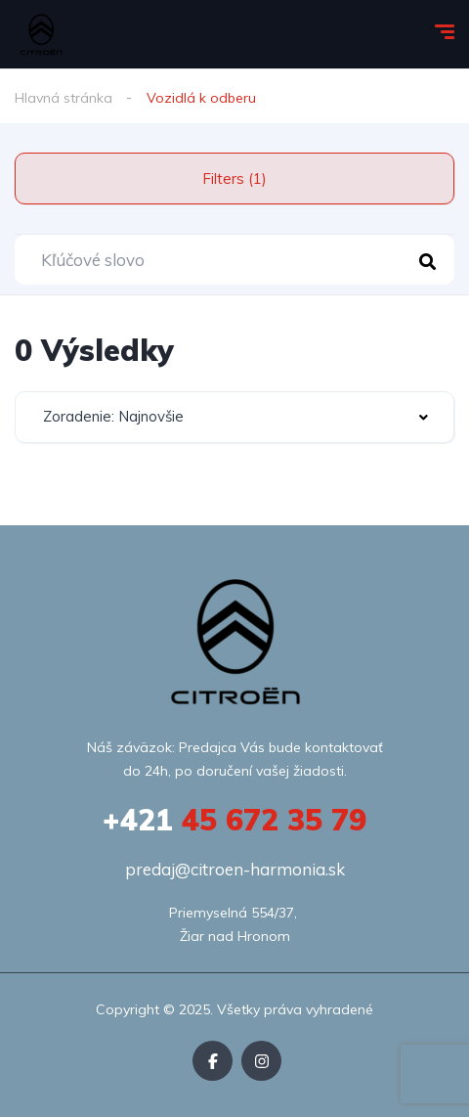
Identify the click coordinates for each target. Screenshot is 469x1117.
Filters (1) (234, 178)
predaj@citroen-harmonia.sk (235, 869)
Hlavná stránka (63, 98)
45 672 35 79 (234, 819)
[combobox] (234, 417)
